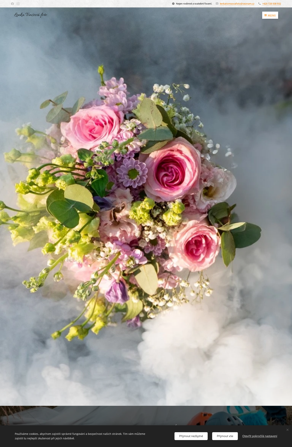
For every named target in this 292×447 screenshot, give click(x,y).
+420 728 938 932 (271, 3)
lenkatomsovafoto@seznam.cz (237, 3)
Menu (270, 15)
